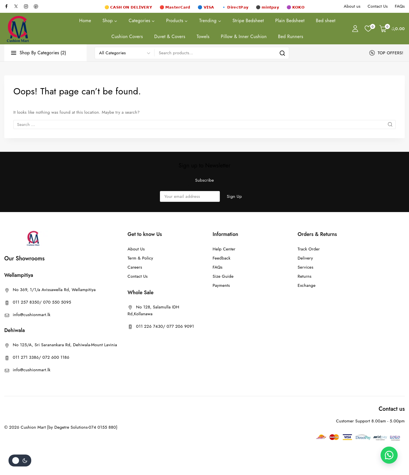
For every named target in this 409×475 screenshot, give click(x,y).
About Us (136, 249)
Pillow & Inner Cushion (243, 36)
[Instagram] (28, 6)
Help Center (223, 249)
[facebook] (8, 6)
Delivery (305, 258)
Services (305, 267)
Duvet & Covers (169, 36)
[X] (18, 6)
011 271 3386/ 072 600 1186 (41, 357)
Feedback (221, 258)
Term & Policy (140, 258)
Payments (221, 285)
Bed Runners (290, 36)
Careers (135, 267)
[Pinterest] (38, 6)
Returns (305, 276)
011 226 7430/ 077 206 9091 (165, 326)
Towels (203, 36)
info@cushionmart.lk (32, 315)
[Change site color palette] (20, 460)
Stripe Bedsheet (248, 20)
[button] (389, 455)
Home (85, 20)
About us (352, 6)
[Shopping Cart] (392, 28)
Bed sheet (325, 20)
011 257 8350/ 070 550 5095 (42, 302)
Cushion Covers (127, 36)
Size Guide (222, 276)
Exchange (307, 285)
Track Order (309, 249)
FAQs (400, 6)
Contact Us (378, 6)
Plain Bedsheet (289, 20)
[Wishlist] (369, 28)
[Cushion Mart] (18, 28)
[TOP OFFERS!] (387, 53)
